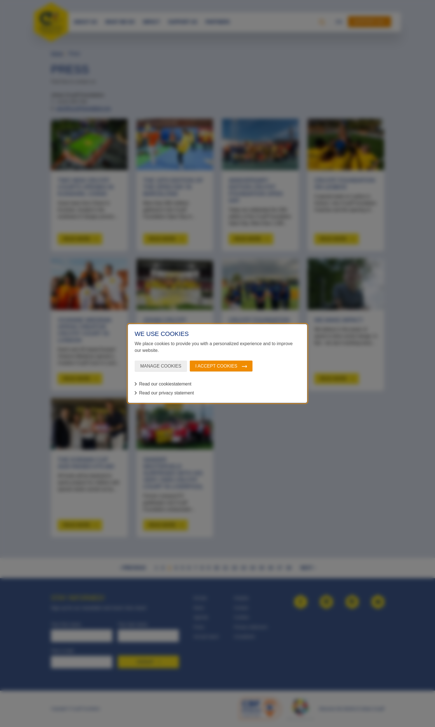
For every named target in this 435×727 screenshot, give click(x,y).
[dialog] (217, 363)
